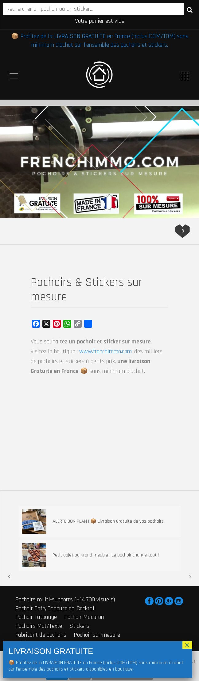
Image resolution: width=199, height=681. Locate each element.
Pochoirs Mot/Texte (38, 626)
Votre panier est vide (99, 21)
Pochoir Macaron (84, 617)
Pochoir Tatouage (36, 617)
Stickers (79, 626)
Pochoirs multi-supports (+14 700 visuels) (65, 600)
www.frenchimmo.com (105, 351)
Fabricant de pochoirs (40, 635)
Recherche (189, 9)
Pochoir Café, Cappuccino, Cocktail (55, 608)
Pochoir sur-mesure (97, 635)
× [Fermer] (187, 645)
